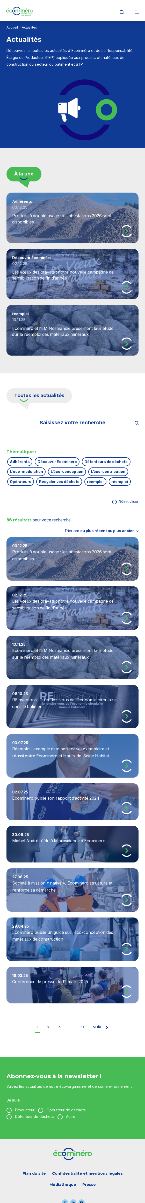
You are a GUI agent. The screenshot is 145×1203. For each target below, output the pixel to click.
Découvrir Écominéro (57, 461)
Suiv (100, 1027)
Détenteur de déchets (34, 1116)
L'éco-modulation (26, 471)
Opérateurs (20, 481)
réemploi (119, 481)
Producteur (24, 1110)
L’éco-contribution (108, 471)
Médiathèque (62, 1184)
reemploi (95, 481)
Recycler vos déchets (59, 481)
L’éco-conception (67, 471)
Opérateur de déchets (66, 1110)
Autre (70, 1116)
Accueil (12, 27)
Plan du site (34, 1173)
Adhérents (20, 461)
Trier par (101, 530)
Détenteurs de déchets (106, 461)
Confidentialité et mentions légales (87, 1173)
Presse (89, 1184)
